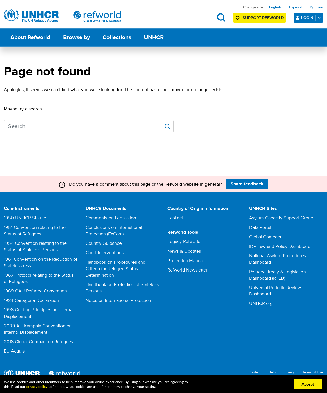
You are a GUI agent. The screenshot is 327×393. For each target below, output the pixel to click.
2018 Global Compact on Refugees (38, 341)
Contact (255, 372)
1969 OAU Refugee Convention (35, 291)
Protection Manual (185, 260)
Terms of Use (312, 372)
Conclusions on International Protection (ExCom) (114, 230)
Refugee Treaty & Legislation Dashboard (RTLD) (277, 274)
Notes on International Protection (118, 300)
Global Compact (265, 237)
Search (221, 17)
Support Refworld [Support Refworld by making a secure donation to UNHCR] (263, 18)
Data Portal (260, 227)
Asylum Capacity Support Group (281, 217)
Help (272, 372)
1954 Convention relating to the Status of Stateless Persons (35, 246)
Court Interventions (105, 252)
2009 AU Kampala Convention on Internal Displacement (38, 328)
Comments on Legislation (111, 217)
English (275, 7)
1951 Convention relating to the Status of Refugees (35, 230)
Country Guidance (104, 243)
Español (295, 7)
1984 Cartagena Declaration (31, 300)
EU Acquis (14, 351)
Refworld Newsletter (187, 270)
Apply (167, 126)
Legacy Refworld (183, 241)
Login (312, 18)
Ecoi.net (175, 217)
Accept (307, 384)
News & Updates (184, 251)
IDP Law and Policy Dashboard (279, 246)
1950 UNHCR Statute (25, 217)
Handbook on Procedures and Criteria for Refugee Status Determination (116, 268)
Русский (316, 7)
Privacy (289, 372)
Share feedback (247, 184)
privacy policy (36, 386)
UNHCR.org (261, 303)
